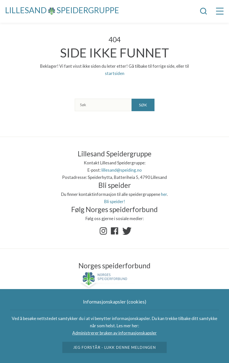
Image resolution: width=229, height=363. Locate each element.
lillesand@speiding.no (121, 170)
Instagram (103, 231)
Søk (143, 104)
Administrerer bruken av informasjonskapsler (114, 333)
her (164, 194)
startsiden (114, 73)
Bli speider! (114, 201)
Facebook (114, 231)
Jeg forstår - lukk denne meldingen (114, 347)
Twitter (126, 231)
